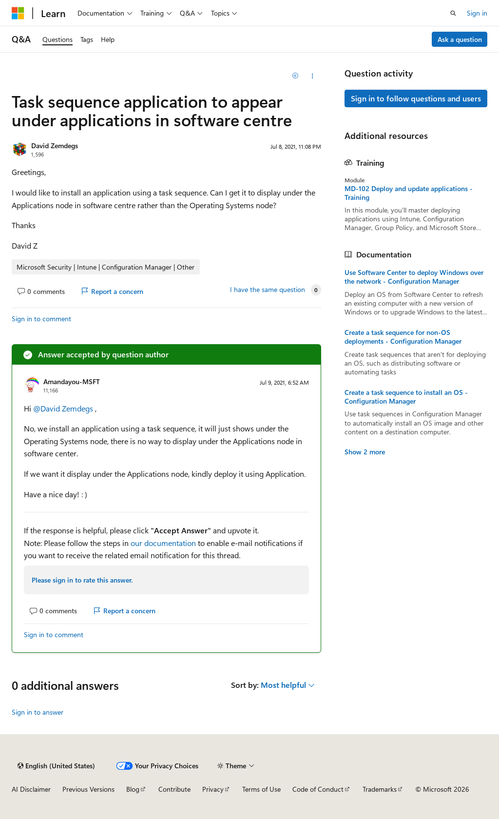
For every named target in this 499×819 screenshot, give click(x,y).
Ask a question (460, 39)
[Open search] (453, 13)
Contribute (174, 789)
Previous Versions (88, 789)
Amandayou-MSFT (71, 381)
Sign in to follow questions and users (416, 98)
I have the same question (267, 289)
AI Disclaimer (31, 789)
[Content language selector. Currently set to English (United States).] (56, 766)
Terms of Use (261, 789)
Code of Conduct (318, 789)
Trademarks (380, 789)
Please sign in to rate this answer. (82, 580)
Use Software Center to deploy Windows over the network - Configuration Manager (414, 277)
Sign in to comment (41, 318)
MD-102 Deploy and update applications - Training (409, 193)
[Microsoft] (18, 13)
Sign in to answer (37, 712)
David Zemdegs (54, 145)
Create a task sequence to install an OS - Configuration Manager (406, 397)
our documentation (163, 543)
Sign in (477, 13)
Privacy (213, 789)
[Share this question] (312, 76)
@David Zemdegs (64, 408)
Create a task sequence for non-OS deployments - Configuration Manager (403, 337)
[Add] (295, 76)
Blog (132, 789)
